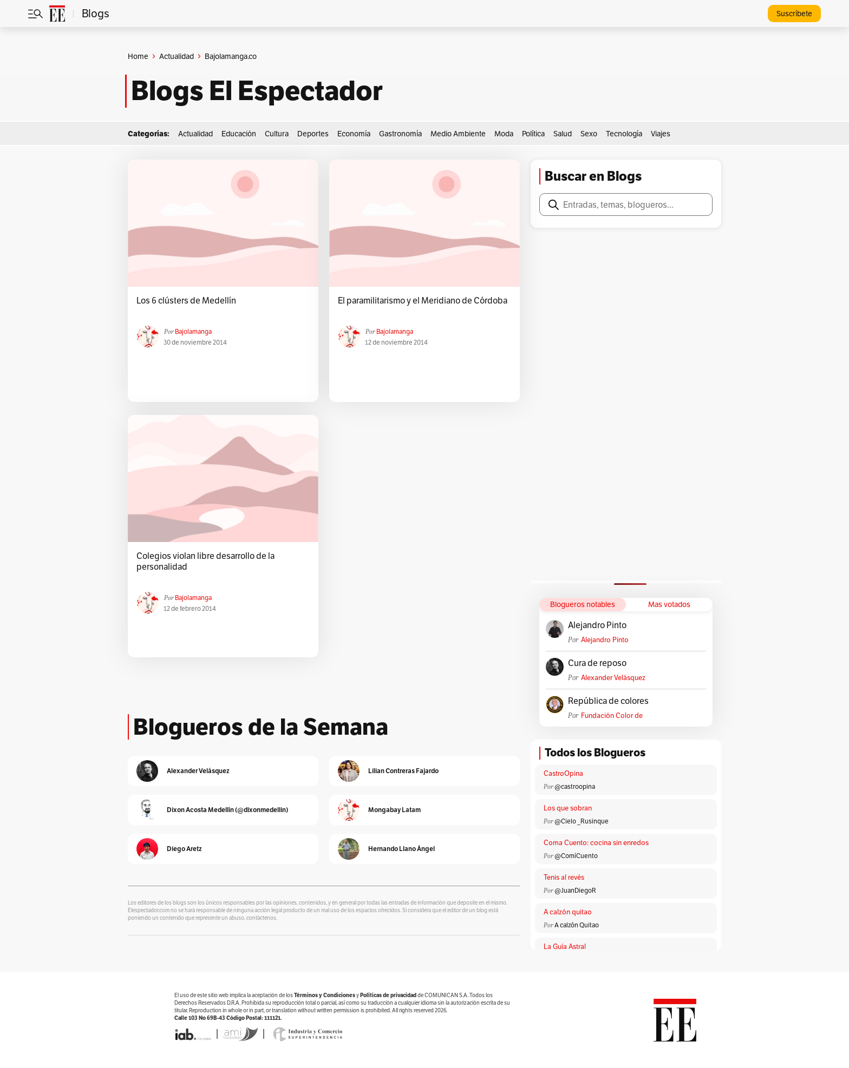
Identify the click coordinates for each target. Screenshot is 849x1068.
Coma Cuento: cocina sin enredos (596, 842)
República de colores (608, 701)
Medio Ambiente (458, 134)
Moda (503, 134)
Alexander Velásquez (613, 677)
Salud (562, 134)
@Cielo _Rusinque (581, 821)
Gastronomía (400, 134)
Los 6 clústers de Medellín (186, 300)
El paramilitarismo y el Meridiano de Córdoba (422, 300)
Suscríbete (794, 13)
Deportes (313, 134)
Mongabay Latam (394, 810)
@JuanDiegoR (575, 890)
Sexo (588, 134)
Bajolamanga (193, 331)
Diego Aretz (184, 849)
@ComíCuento (576, 856)
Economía (353, 134)
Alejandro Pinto (597, 625)
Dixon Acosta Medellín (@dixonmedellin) (227, 810)
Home (138, 56)
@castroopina (574, 786)
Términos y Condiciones (324, 995)
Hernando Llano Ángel (401, 849)
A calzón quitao (568, 912)
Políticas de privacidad (388, 995)
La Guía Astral (565, 946)
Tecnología (624, 134)
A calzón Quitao (576, 925)
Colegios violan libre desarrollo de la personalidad (205, 561)
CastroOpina (563, 773)
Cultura (277, 134)
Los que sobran (568, 808)
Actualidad (176, 56)
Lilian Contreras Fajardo (403, 771)
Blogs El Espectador (257, 91)
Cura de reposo (597, 663)
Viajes (660, 134)
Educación (238, 134)
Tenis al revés (564, 877)
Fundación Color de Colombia (612, 715)
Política (533, 134)
